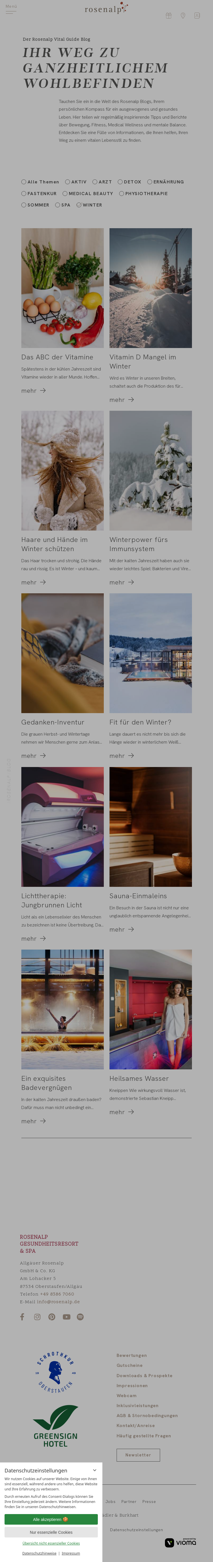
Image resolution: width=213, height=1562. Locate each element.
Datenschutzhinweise (39, 1553)
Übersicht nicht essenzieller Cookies (51, 1543)
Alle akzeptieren (51, 1519)
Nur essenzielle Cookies (51, 1532)
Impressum (71, 1553)
